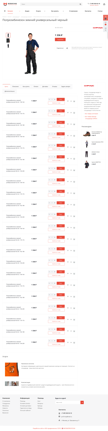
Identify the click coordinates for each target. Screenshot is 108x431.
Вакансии (5, 413)
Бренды (40, 406)
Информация (25, 398)
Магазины (6, 406)
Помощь (22, 401)
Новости (5, 408)
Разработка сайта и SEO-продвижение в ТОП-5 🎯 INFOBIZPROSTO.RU (54, 428)
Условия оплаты (25, 403)
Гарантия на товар (25, 408)
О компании (6, 401)
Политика (6, 410)
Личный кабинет (25, 410)
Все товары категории (91, 113)
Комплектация (25, 382)
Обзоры (40, 408)
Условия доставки (25, 406)
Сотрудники (6, 403)
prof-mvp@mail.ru (66, 416)
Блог (39, 401)
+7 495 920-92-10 (94, 3)
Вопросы (40, 403)
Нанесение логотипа (27, 363)
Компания (6, 398)
